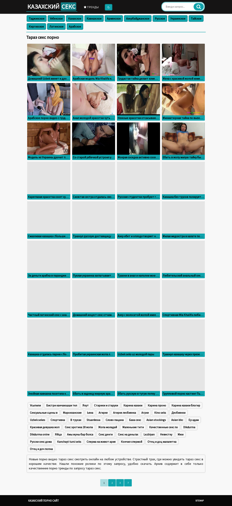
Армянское (114, 18)
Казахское (74, 18)
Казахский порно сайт (43, 500)
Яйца (58, 434)
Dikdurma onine (39, 434)
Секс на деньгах (128, 434)
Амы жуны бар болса (80, 434)
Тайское (196, 18)
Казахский (51, 6)
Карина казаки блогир (185, 405)
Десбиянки (178, 412)
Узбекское (56, 18)
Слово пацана (115, 420)
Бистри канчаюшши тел (61, 405)
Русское (160, 18)
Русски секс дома (41, 441)
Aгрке (145, 412)
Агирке (103, 412)
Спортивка (58, 420)
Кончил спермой (131, 441)
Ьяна (90, 412)
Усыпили (35, 405)
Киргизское (36, 26)
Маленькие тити (133, 427)
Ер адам (193, 420)
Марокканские (72, 412)
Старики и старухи (106, 405)
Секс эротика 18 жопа (79, 427)
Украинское (177, 18)
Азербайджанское (137, 18)
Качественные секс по (163, 427)
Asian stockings (156, 420)
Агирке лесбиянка (124, 412)
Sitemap (199, 500)
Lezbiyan (149, 434)
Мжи (180, 434)
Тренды (91, 7)
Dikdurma (189, 427)
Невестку (166, 434)
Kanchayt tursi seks (69, 441)
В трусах (75, 420)
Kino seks (160, 412)
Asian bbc (177, 420)
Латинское (56, 26)
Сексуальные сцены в (43, 412)
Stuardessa (93, 420)
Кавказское (94, 18)
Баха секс (135, 420)
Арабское (75, 26)
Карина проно (157, 405)
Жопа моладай (107, 427)
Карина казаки (132, 405)
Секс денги (106, 434)
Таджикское (36, 18)
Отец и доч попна (41, 449)
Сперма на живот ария (101, 441)
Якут (85, 405)
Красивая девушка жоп (44, 427)
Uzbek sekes (37, 420)
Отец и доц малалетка (162, 441)
